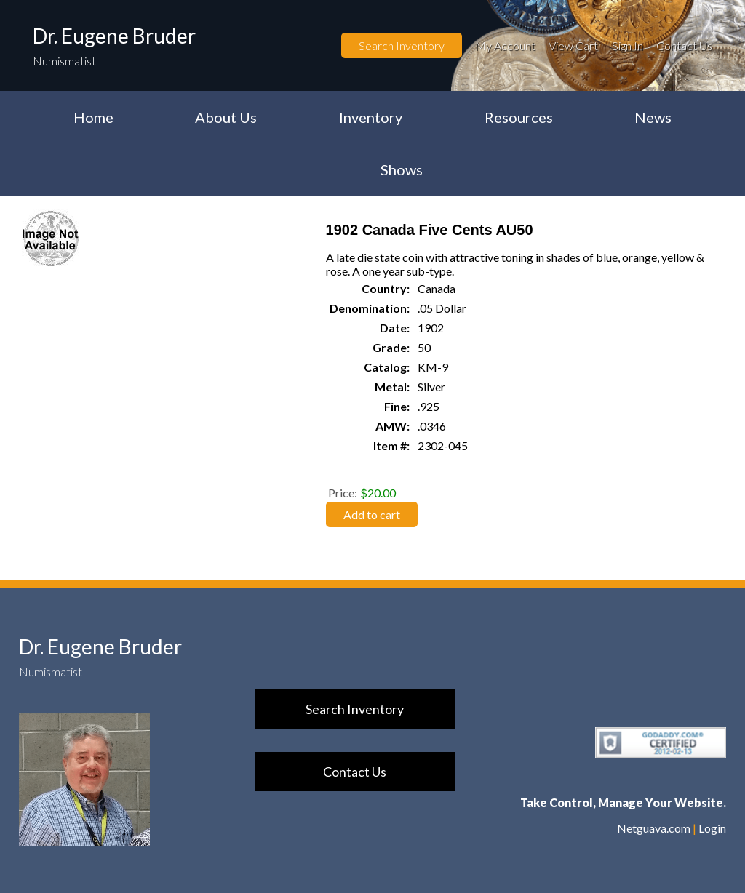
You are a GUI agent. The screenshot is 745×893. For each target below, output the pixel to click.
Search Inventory (402, 45)
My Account (505, 45)
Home (93, 117)
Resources (519, 117)
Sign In (627, 45)
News (653, 117)
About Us (226, 117)
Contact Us (684, 45)
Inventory (370, 117)
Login (712, 828)
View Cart (573, 45)
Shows (402, 169)
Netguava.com (653, 828)
